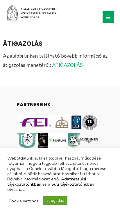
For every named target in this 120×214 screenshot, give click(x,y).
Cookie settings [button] (24, 201)
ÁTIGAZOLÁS (67, 65)
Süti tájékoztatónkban (72, 184)
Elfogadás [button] (55, 200)
